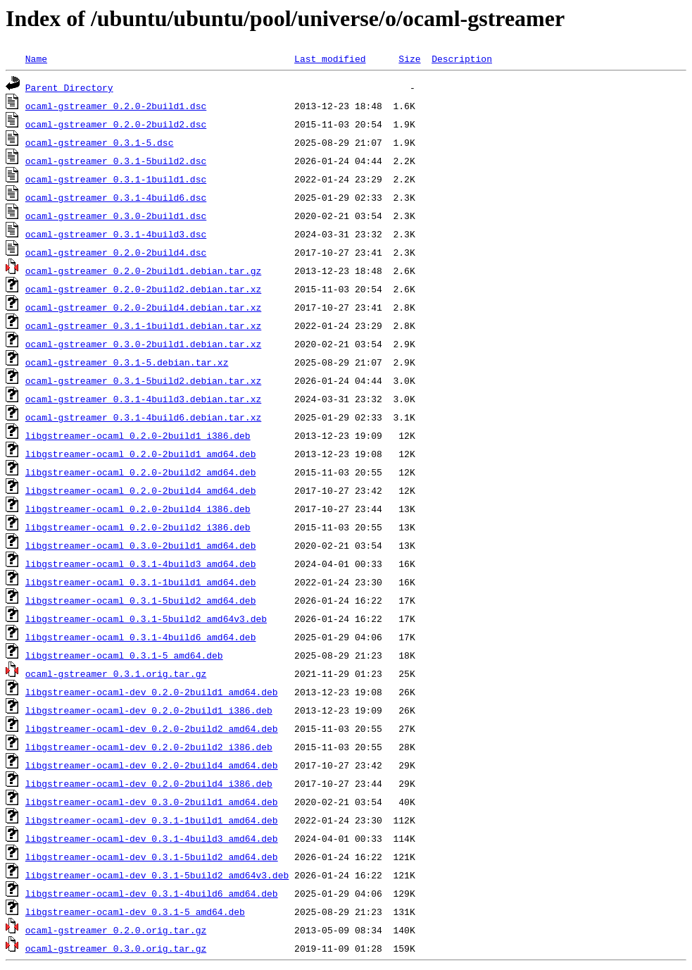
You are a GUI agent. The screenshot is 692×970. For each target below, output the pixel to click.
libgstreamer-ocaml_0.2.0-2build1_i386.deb (138, 435)
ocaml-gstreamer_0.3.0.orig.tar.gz (115, 948)
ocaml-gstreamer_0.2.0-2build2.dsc (115, 124)
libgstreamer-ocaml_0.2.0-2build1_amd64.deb (140, 453)
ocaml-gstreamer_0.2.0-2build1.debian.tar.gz (143, 270)
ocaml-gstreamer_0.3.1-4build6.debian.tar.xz (143, 417)
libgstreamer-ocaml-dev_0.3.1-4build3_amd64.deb (151, 838)
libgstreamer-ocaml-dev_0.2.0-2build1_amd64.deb (151, 691)
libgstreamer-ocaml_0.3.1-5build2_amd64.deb (140, 600)
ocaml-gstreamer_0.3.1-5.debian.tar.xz (127, 362)
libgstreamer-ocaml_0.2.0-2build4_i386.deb (138, 508)
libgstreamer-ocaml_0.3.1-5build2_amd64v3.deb (146, 618)
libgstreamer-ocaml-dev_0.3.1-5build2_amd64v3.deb (157, 875)
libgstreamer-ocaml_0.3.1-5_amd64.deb (124, 655)
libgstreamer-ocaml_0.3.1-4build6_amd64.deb (140, 636)
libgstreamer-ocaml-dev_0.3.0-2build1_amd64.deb (151, 801)
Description (462, 58)
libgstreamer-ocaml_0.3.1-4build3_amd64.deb (140, 563)
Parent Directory (69, 87)
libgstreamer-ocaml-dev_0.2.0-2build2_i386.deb (148, 746)
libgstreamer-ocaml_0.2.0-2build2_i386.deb (138, 527)
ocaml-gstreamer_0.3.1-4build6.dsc (115, 197)
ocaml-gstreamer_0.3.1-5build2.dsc (115, 160)
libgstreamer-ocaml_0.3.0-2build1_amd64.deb (140, 545)
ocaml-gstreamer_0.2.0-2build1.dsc (115, 105)
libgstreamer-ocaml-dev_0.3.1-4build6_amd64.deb (151, 893)
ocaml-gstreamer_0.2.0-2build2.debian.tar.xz (143, 288)
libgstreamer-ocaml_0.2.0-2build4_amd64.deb (140, 490)
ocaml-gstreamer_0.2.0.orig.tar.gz (115, 930)
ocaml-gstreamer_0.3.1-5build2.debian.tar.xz (143, 380)
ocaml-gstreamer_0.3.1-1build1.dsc (115, 179)
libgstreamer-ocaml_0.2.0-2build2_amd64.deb (140, 472)
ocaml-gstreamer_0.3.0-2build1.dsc (115, 215)
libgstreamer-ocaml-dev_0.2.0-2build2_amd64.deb (151, 728)
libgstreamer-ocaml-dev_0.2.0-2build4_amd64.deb (151, 765)
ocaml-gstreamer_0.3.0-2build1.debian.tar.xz (143, 343)
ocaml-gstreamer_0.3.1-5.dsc (99, 142)
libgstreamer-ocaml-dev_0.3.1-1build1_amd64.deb (151, 820)
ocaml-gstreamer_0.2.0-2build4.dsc (115, 252)
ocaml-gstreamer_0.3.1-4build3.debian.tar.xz (143, 398)
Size (409, 58)
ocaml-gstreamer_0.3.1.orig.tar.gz (115, 673)
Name (36, 58)
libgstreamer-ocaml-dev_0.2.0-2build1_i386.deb (148, 710)
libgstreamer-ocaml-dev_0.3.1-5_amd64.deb (135, 911)
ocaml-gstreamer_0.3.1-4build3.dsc (115, 234)
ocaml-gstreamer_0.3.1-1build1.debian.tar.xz (143, 325)
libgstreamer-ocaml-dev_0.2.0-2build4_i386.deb (148, 783)
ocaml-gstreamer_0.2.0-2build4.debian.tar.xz (143, 307)
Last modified (329, 58)
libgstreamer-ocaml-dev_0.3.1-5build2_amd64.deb (151, 856)
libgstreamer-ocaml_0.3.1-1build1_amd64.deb (140, 582)
